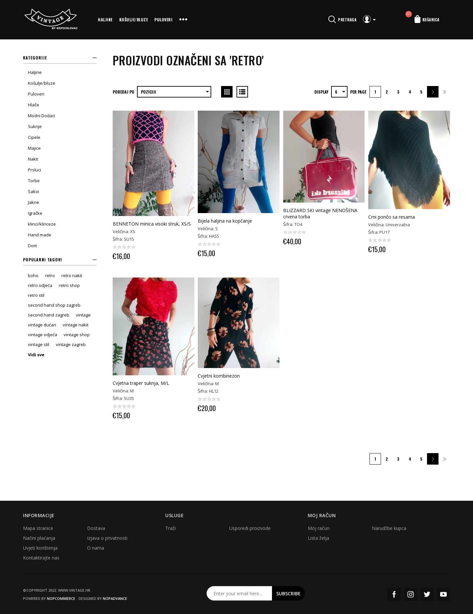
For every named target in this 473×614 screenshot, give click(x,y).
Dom (32, 246)
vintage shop (77, 335)
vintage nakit (75, 325)
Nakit (33, 159)
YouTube (443, 594)
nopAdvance (115, 598)
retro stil (36, 295)
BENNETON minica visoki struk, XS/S (152, 224)
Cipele (34, 137)
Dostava (96, 528)
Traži (170, 528)
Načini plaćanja (39, 538)
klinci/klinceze (42, 224)
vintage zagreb (71, 344)
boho (33, 275)
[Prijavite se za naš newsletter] (239, 593)
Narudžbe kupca (389, 528)
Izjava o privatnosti (107, 538)
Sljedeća (433, 92)
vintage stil (38, 344)
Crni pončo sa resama (391, 217)
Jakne (33, 202)
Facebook (394, 594)
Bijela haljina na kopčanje (225, 221)
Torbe (34, 181)
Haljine (105, 19)
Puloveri (163, 19)
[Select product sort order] (174, 92)
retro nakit (71, 275)
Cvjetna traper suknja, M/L (141, 383)
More (183, 20)
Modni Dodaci (41, 116)
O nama (95, 548)
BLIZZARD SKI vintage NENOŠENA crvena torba (320, 213)
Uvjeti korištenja (40, 548)
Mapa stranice (38, 528)
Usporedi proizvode (250, 528)
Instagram (410, 594)
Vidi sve (36, 355)
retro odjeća (40, 285)
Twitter (427, 594)
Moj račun (318, 528)
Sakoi (33, 191)
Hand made (39, 235)
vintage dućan (42, 325)
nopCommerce (61, 598)
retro (50, 275)
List (242, 92)
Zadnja (444, 92)
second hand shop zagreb (54, 305)
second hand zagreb (48, 315)
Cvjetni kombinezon (219, 376)
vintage (83, 315)
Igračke (35, 213)
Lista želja (318, 538)
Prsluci (34, 170)
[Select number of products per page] (339, 92)
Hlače (33, 105)
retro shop (69, 285)
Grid (227, 92)
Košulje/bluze (133, 19)
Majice (34, 148)
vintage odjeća (42, 335)
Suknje (35, 126)
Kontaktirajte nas (41, 558)
